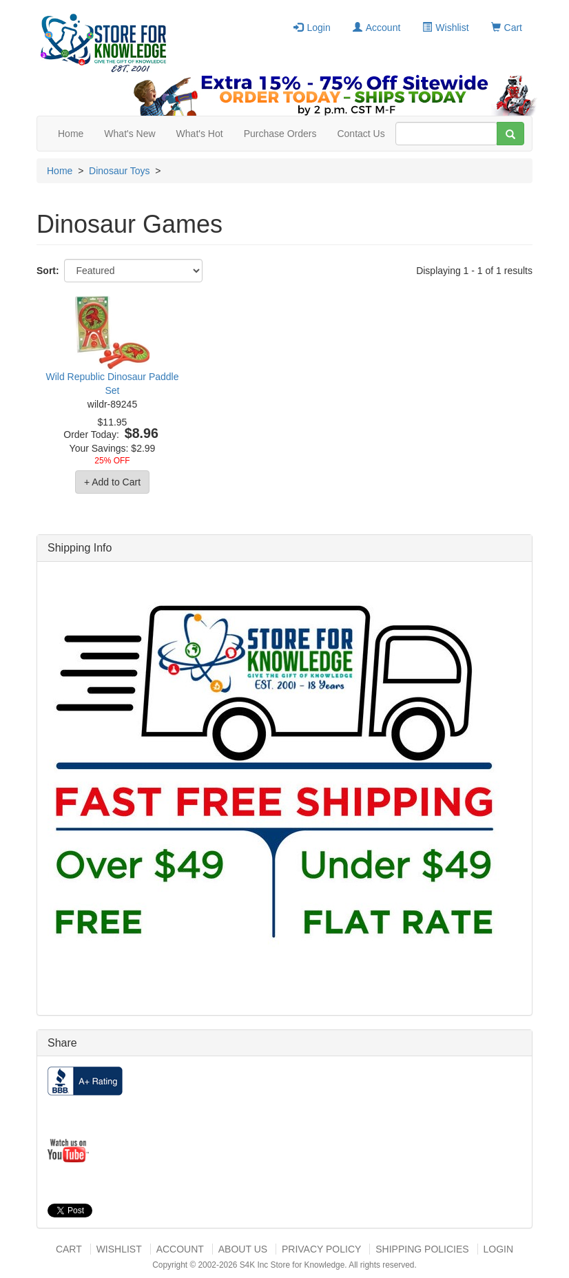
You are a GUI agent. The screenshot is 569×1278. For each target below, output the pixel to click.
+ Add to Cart (112, 482)
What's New (129, 133)
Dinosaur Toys (119, 170)
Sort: (48, 270)
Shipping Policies (421, 1249)
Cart (506, 27)
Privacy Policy (321, 1249)
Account (377, 27)
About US (242, 1249)
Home (70, 133)
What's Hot (199, 133)
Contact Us (360, 133)
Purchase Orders (280, 133)
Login (311, 27)
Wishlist (445, 27)
